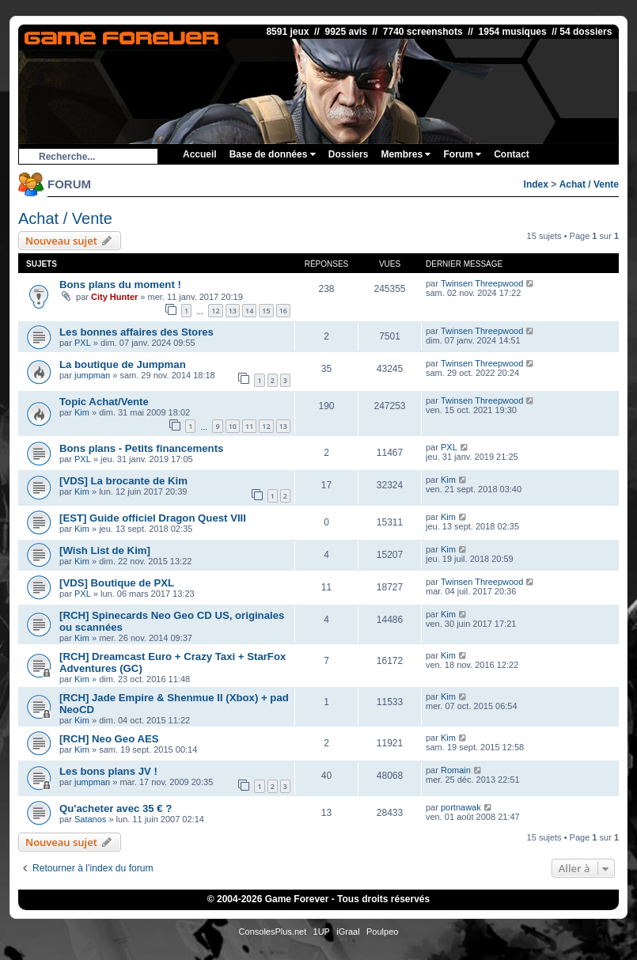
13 (233, 310)
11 (249, 426)
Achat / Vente (589, 184)
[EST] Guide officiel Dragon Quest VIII (152, 518)
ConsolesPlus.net (273, 931)
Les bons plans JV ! (108, 771)
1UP (321, 931)
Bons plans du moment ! (120, 284)
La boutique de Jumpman (122, 364)
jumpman (92, 375)
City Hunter (114, 297)
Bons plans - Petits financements (141, 448)
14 (249, 310)
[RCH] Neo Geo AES (109, 739)
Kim (81, 412)
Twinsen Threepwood (482, 283)
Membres (405, 154)
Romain (456, 770)
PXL (82, 342)
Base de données (272, 154)
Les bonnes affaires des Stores (136, 332)
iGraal (347, 931)
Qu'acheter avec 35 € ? (115, 808)
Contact (511, 154)
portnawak (461, 807)
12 (215, 310)
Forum (462, 154)
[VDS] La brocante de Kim (123, 481)
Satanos (90, 819)
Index (536, 184)
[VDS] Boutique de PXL (116, 583)
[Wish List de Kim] (104, 550)
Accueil (200, 154)
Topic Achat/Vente (104, 402)
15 (266, 310)
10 (233, 426)
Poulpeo (382, 931)
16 (283, 310)
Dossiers (348, 154)
